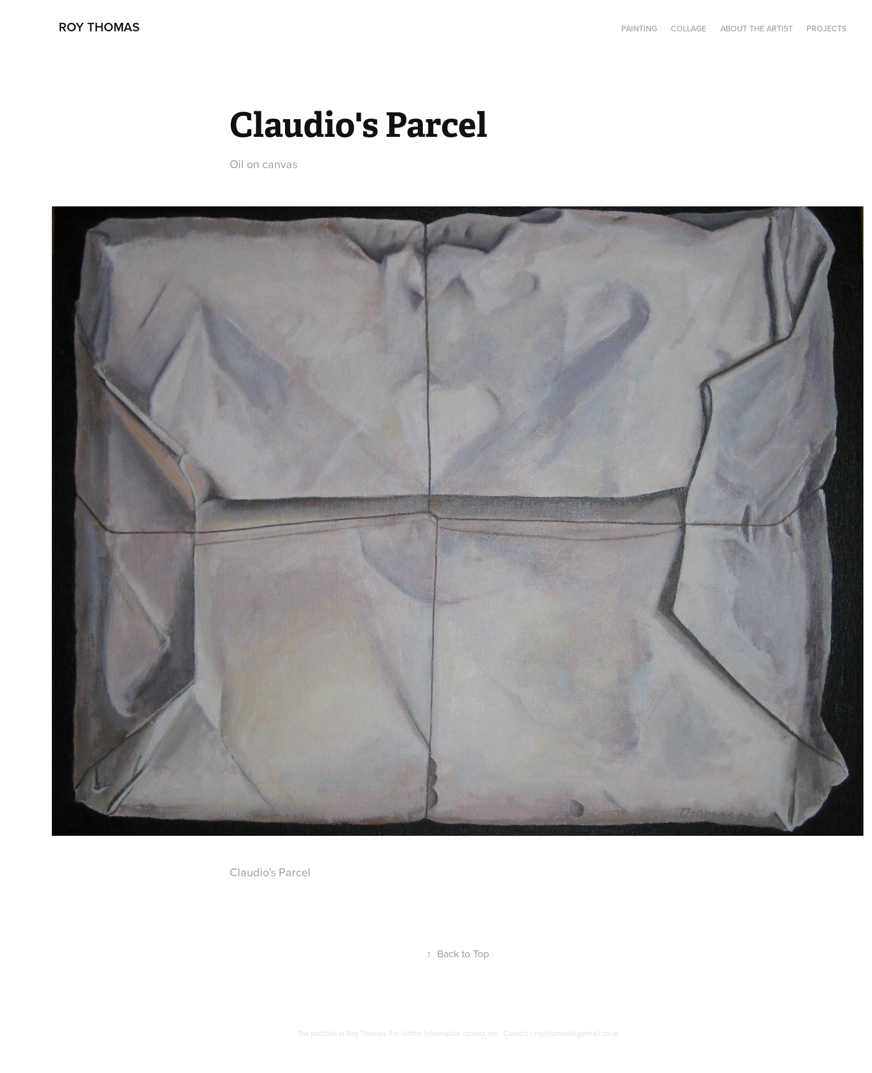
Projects (826, 28)
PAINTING (639, 28)
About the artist (756, 28)
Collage (688, 28)
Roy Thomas (99, 27)
